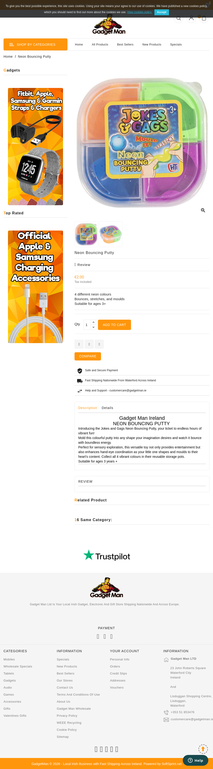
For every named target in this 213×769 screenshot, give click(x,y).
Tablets (9, 673)
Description (87, 408)
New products (67, 666)
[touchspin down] (93, 327)
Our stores (65, 680)
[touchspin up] (93, 322)
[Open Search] (178, 18)
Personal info (120, 659)
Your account (124, 651)
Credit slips (118, 673)
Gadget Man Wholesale (74, 708)
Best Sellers (125, 44)
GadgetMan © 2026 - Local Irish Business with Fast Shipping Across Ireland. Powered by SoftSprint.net (106, 764)
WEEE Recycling (69, 722)
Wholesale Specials (18, 666)
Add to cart (114, 325)
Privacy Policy (67, 715)
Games (9, 694)
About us (63, 701)
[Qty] (87, 325)
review (82, 265)
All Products (100, 44)
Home (79, 44)
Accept (161, 12)
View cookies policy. (139, 12)
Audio (8, 687)
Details (107, 408)
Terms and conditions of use (78, 694)
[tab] (89, 409)
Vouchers (117, 687)
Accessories (12, 701)
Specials (176, 44)
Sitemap (63, 737)
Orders (115, 666)
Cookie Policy (67, 729)
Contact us (65, 687)
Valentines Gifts (15, 715)
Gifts (7, 708)
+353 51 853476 (182, 712)
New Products (151, 44)
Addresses (118, 680)
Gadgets (10, 680)
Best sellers (65, 673)
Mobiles (9, 659)
